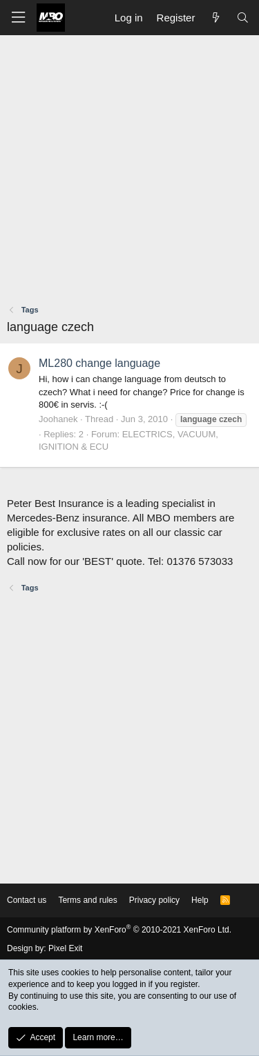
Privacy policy (154, 900)
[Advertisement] (129, 171)
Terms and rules (87, 900)
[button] (18, 17)
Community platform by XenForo (119, 930)
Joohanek (58, 419)
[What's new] (215, 17)
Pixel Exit (65, 948)
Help (200, 900)
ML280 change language (99, 363)
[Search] (242, 17)
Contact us (26, 900)
